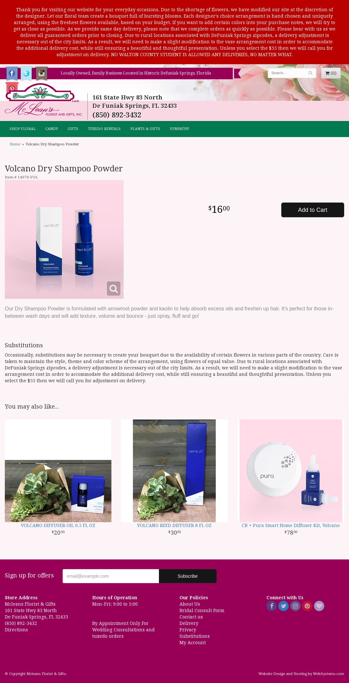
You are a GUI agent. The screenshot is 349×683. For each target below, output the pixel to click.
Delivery (188, 623)
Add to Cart (312, 210)
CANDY (51, 129)
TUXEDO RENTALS (104, 129)
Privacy (187, 629)
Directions (16, 629)
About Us (189, 604)
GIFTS (73, 129)
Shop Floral (23, 129)
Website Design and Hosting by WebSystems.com (301, 674)
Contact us (191, 616)
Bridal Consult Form (201, 610)
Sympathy (179, 129)
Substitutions (194, 636)
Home (15, 144)
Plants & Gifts (145, 129)
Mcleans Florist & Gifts (44, 100)
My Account (192, 642)
